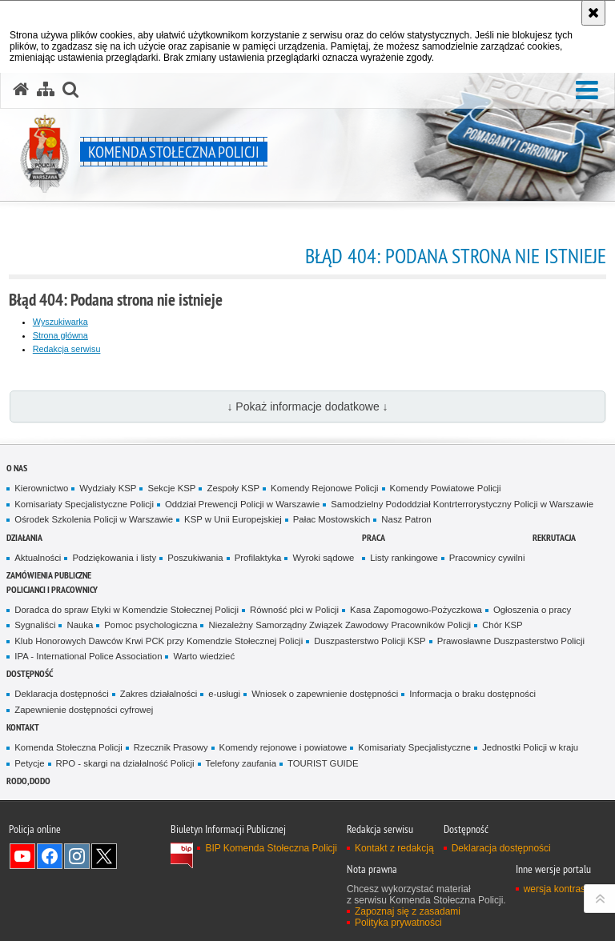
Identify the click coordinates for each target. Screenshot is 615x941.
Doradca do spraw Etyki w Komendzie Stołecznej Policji (126, 610)
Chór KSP (502, 625)
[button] (587, 91)
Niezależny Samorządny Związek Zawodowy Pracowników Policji (339, 625)
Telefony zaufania (241, 763)
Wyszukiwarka (60, 321)
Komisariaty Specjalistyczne (414, 747)
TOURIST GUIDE (323, 763)
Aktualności (37, 558)
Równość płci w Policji (294, 610)
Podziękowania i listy (114, 558)
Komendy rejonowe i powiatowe (283, 747)
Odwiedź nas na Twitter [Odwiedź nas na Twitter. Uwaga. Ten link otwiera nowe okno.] (104, 856)
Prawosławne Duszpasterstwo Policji (511, 641)
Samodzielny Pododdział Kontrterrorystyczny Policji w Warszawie (462, 504)
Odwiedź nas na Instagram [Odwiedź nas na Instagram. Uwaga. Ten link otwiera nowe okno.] (77, 856)
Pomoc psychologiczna (150, 625)
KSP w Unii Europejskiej (233, 519)
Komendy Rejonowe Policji (325, 488)
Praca (373, 537)
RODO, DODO (28, 781)
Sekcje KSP (171, 488)
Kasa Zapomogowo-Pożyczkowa (416, 610)
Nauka (79, 625)
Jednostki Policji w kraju (530, 747)
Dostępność (29, 673)
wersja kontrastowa (565, 889)
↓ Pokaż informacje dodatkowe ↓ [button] (307, 406)
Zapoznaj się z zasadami (407, 911)
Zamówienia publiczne (48, 575)
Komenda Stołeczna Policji (68, 747)
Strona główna (60, 335)
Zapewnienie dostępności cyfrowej (83, 710)
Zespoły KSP (233, 488)
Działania (24, 537)
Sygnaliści (34, 625)
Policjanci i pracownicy (52, 589)
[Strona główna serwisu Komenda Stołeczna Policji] (21, 89)
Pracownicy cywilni (487, 558)
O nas (16, 468)
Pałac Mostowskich (332, 519)
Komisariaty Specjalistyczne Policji (84, 504)
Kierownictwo (41, 488)
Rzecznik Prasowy (171, 747)
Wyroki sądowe (323, 558)
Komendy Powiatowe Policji (445, 488)
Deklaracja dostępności (61, 694)
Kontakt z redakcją (394, 848)
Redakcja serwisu (67, 349)
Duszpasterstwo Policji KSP (370, 641)
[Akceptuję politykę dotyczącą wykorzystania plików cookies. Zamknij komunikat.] (593, 13)
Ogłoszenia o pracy (532, 610)
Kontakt (22, 727)
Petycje (29, 763)
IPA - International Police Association (88, 656)
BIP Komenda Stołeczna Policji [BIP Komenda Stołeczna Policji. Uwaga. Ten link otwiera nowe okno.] (271, 848)
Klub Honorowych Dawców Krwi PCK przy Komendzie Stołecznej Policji (158, 641)
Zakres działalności (159, 694)
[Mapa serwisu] (45, 89)
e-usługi (224, 694)
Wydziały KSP (107, 488)
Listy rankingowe (404, 558)
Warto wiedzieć (204, 656)
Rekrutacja (554, 537)
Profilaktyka (258, 558)
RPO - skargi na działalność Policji (125, 763)
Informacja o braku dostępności (472, 694)
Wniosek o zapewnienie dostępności (324, 694)
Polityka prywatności (398, 922)
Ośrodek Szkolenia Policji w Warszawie (93, 519)
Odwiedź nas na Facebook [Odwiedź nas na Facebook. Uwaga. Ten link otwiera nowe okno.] (49, 856)
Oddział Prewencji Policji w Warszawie (242, 504)
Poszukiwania (195, 558)
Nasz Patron (406, 519)
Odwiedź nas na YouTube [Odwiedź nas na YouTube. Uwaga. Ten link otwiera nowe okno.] (22, 856)
